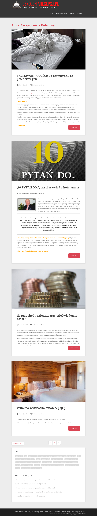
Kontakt (79, 14)
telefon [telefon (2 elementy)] (17, 468)
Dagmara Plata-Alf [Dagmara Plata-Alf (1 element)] (29, 459)
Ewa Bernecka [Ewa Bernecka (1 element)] (46, 459)
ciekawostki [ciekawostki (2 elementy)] (18, 459)
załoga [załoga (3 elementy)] (40, 468)
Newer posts (17, 443)
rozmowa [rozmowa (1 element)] (68, 465)
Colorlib (65, 514)
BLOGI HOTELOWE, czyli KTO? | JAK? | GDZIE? (30, 484)
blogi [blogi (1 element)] (79, 456)
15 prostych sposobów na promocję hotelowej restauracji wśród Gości (38, 492)
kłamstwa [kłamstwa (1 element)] (25, 462)
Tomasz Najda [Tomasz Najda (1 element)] (25, 468)
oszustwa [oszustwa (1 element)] (74, 462)
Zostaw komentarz (38, 85)
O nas (72, 14)
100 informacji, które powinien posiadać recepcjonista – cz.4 (35, 480)
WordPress (82, 514)
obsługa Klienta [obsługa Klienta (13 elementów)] (65, 462)
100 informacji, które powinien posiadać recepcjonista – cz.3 (35, 488)
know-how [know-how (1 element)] (74, 459)
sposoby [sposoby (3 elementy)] (75, 465)
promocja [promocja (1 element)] (30, 465)
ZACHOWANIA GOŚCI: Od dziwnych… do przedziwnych (45, 77)
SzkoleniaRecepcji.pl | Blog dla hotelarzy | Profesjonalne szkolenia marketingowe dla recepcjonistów (44, 512)
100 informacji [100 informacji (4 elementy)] (32, 456)
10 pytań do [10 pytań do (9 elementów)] (18, 456)
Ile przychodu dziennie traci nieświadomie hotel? (47, 317)
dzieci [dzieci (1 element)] (38, 459)
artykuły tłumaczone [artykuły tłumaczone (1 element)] (70, 456)
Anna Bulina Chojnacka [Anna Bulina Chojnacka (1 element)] (45, 456)
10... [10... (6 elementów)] (25, 456)
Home (51, 14)
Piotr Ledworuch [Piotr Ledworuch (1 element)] (20, 465)
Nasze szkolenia (61, 14)
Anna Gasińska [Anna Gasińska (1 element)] (58, 456)
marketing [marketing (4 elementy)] (56, 462)
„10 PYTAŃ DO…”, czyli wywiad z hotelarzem (48, 187)
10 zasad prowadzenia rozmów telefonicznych (30, 496)
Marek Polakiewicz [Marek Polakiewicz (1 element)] (35, 462)
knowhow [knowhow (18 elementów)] (18, 462)
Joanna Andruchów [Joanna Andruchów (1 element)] (56, 459)
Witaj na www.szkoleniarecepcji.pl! (42, 408)
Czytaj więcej (74, 127)
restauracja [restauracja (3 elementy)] (60, 465)
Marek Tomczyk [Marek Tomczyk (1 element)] (47, 462)
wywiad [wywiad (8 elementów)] (34, 468)
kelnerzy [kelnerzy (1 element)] (66, 459)
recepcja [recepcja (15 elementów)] (36, 465)
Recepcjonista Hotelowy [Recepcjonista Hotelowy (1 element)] (48, 465)
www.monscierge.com (29, 93)
